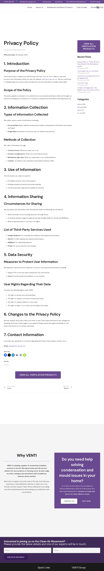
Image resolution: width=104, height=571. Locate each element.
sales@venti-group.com (17, 346)
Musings (80, 107)
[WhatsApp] (16, 1)
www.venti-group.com (49, 79)
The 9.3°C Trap (82, 83)
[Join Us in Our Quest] (16, 557)
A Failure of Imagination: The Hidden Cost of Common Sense (88, 89)
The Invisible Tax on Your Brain (87, 71)
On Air (79, 113)
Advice (79, 104)
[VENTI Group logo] (15, 7)
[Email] (76, 550)
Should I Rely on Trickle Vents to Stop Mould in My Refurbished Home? (88, 64)
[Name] (27, 550)
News (79, 110)
